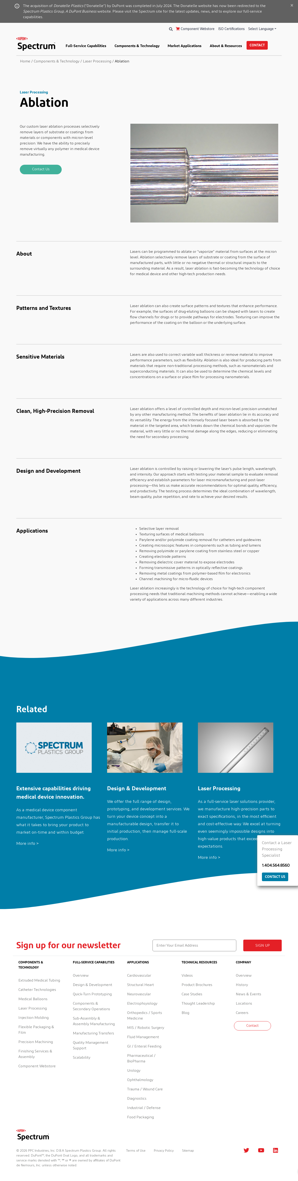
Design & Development (92, 985)
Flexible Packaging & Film (36, 1029)
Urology (133, 1070)
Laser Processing (32, 1008)
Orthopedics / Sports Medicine (144, 1015)
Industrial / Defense (144, 1108)
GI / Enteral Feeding (144, 1046)
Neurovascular (139, 994)
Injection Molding (33, 1018)
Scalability (81, 1057)
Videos (187, 975)
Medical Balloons (32, 999)
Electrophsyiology (142, 1003)
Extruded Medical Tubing (39, 980)
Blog (185, 1013)
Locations (244, 1003)
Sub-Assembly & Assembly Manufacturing (94, 1021)
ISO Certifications (231, 29)
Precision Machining (35, 1042)
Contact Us (40, 169)
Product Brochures (197, 985)
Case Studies (192, 994)
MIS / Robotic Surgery (145, 1028)
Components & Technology (137, 45)
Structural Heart (140, 985)
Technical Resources (199, 962)
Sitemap (188, 1150)
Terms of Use (136, 1150)
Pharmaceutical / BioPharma (141, 1058)
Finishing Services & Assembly (35, 1054)
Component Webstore (195, 29)
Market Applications (184, 45)
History (242, 985)
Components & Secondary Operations (91, 1006)
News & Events (248, 994)
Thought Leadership (198, 1003)
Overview (81, 975)
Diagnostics (136, 1098)
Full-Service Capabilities (86, 45)
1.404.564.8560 (276, 865)
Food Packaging (140, 1117)
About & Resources (226, 45)
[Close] (292, 5)
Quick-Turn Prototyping (92, 994)
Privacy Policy (164, 1150)
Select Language (261, 29)
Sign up (262, 945)
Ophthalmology (140, 1080)
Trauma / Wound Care (145, 1089)
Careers (242, 1013)
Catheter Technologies (37, 990)
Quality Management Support (90, 1045)
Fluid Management (143, 1037)
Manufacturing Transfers (93, 1033)
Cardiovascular (139, 975)
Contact (257, 45)
